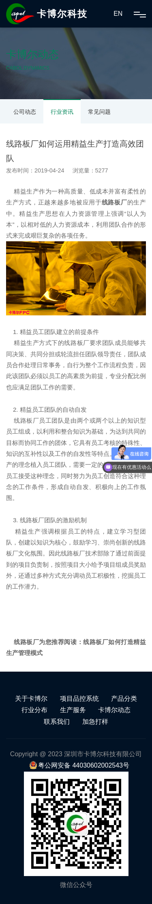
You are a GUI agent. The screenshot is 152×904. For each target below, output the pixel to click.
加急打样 (95, 721)
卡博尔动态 (114, 709)
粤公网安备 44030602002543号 (79, 765)
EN (117, 13)
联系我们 (57, 721)
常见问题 (99, 111)
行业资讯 (62, 111)
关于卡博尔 (31, 698)
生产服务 (73, 709)
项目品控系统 (79, 698)
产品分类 (124, 698)
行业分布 (34, 709)
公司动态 (24, 111)
